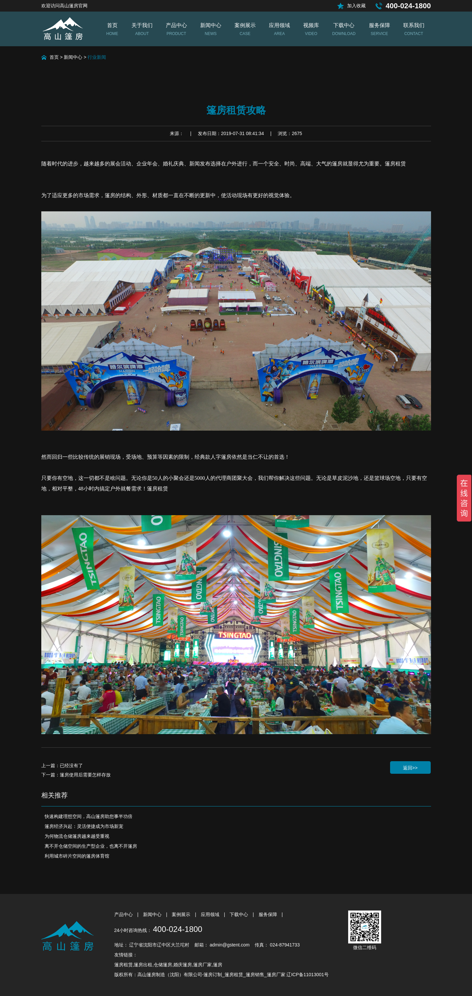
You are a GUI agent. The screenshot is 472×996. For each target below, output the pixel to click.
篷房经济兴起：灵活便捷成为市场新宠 (84, 826)
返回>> (410, 767)
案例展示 (182, 914)
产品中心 (124, 914)
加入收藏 (356, 5)
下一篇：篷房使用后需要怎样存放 (76, 774)
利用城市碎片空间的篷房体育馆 (77, 856)
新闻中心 (73, 57)
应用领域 (211, 914)
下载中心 (239, 914)
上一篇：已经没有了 (62, 765)
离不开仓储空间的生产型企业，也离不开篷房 (91, 846)
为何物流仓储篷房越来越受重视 (77, 836)
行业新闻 (97, 57)
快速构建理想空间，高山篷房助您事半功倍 (88, 816)
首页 (54, 57)
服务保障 (268, 914)
